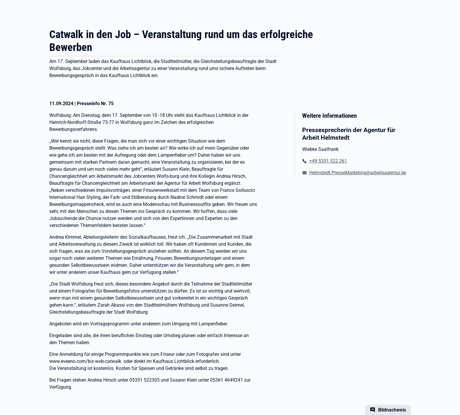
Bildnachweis (392, 410)
